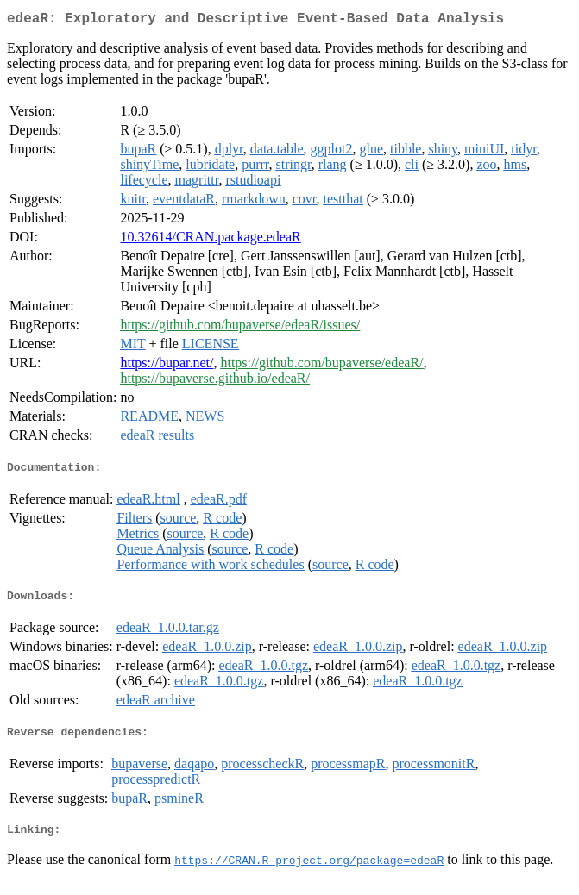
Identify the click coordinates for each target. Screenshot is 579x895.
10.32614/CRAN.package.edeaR (210, 240)
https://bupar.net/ (166, 366)
